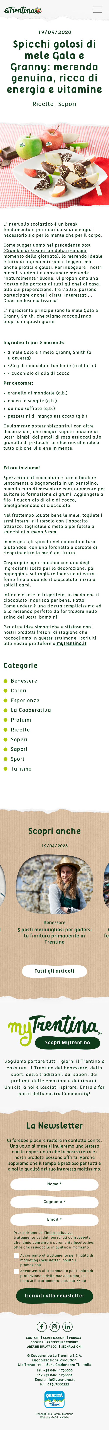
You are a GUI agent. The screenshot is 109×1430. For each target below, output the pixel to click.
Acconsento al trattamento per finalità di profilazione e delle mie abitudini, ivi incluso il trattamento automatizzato (56, 1276)
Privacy (75, 1337)
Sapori (67, 104)
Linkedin (67, 1327)
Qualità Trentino (54, 1399)
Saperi (19, 740)
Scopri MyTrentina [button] (67, 1042)
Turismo (21, 769)
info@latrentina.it (60, 1380)
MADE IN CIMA (60, 1417)
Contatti (32, 1337)
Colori (19, 691)
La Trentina (23, 10)
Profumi (21, 720)
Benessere (24, 681)
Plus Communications (60, 1414)
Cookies (37, 1342)
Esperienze (25, 700)
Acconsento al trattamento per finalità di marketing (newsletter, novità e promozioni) (56, 1260)
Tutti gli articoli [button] (55, 971)
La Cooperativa (31, 710)
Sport (18, 759)
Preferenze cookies (62, 1342)
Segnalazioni (71, 1346)
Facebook (42, 1327)
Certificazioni (54, 1337)
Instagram (54, 1327)
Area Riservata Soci (42, 1346)
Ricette (43, 104)
